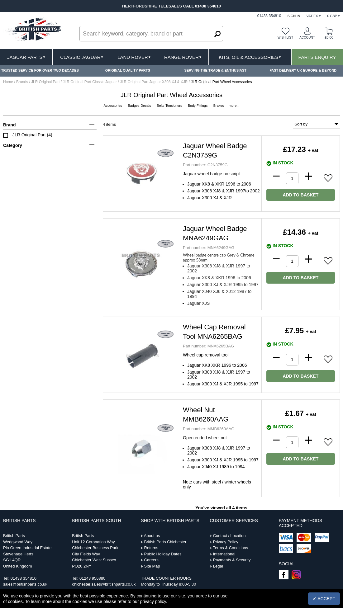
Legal (218, 566)
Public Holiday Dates (163, 554)
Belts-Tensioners (170, 105)
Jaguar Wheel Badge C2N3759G (215, 150)
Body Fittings (198, 105)
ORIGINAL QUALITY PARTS (127, 70)
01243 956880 (92, 578)
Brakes (219, 105)
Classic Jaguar (81, 57)
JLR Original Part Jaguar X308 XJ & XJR (154, 82)
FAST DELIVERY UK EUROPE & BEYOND (302, 70)
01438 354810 (23, 578)
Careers (151, 560)
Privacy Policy (225, 542)
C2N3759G (205, 165)
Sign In (293, 16)
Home (8, 82)
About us (152, 535)
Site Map (152, 566)
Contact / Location (229, 535)
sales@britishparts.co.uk (25, 584)
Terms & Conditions (230, 547)
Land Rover (134, 57)
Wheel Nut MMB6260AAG (206, 414)
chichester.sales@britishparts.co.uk (104, 584)
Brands (22, 82)
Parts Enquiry (317, 57)
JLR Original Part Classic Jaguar (90, 82)
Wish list (285, 37)
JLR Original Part (46, 82)
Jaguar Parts (26, 57)
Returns (151, 547)
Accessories (113, 105)
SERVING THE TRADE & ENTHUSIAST (215, 70)
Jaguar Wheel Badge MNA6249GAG (215, 233)
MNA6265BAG (208, 346)
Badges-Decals (140, 105)
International (224, 554)
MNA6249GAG (208, 247)
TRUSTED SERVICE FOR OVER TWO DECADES (40, 70)
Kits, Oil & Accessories (250, 57)
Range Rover (183, 57)
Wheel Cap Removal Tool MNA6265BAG (214, 331)
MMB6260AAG (208, 429)
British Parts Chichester (165, 542)
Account (307, 37)
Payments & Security (232, 560)
